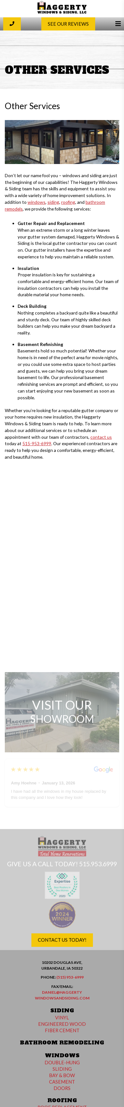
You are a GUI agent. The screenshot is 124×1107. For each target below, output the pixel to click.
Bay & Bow (62, 1075)
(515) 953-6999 (70, 977)
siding (53, 202)
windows (36, 202)
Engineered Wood (62, 1024)
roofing (68, 202)
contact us (101, 437)
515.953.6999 (98, 864)
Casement (62, 1082)
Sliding (62, 1069)
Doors (62, 1088)
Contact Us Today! (62, 940)
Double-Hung (62, 1062)
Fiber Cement (62, 1030)
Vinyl (62, 1017)
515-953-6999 (36, 443)
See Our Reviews (68, 24)
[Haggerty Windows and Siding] (61, 12)
